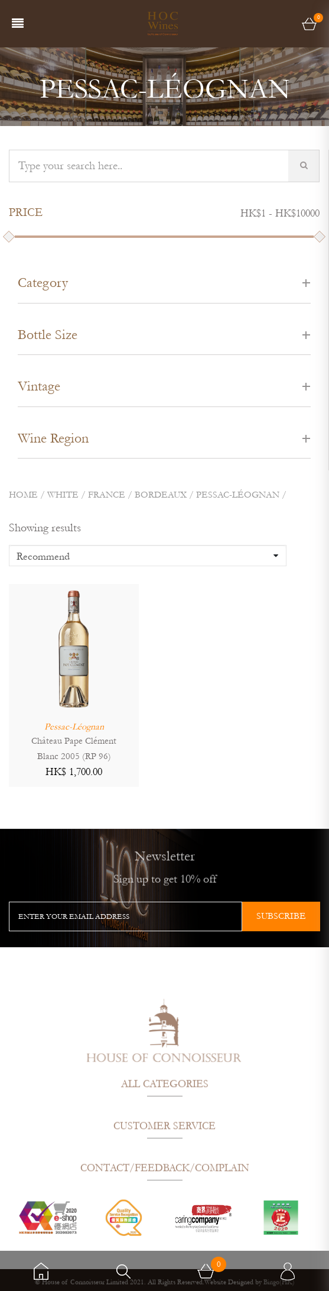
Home (23, 494)
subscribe (281, 916)
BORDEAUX (161, 494)
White (63, 494)
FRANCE (106, 494)
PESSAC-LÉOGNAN (237, 494)
